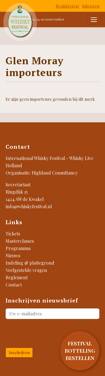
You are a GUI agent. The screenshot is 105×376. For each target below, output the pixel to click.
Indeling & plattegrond (30, 263)
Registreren (67, 6)
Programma (18, 248)
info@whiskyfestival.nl (29, 206)
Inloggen (90, 6)
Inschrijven (19, 352)
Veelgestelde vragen (26, 270)
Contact (14, 285)
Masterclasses (20, 241)
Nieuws (13, 255)
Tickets (13, 234)
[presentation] (38, 332)
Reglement (17, 277)
